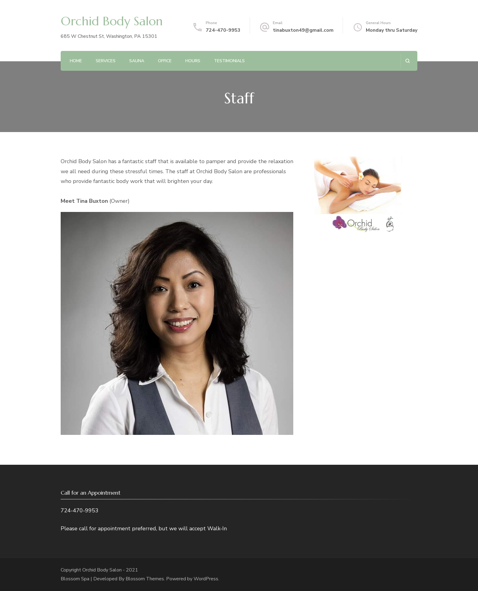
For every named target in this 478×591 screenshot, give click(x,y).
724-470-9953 (223, 30)
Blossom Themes (145, 578)
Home (76, 61)
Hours (192, 61)
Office (165, 61)
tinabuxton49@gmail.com (303, 30)
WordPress (206, 578)
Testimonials (229, 61)
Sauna (136, 61)
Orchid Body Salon (112, 21)
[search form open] (407, 61)
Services (106, 61)
